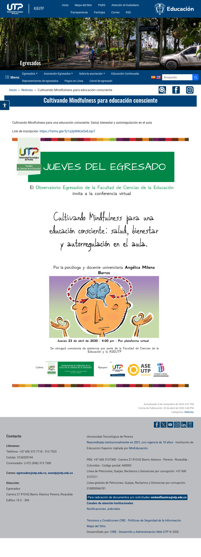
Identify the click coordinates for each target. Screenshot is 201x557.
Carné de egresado (101, 80)
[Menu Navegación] (12, 77)
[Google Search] (177, 77)
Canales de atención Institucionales (110, 503)
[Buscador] (195, 77)
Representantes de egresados (40, 80)
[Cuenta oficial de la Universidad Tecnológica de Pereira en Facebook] (157, 425)
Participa (99, 12)
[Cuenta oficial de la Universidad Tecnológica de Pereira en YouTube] (170, 425)
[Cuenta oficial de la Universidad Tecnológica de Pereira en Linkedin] (183, 425)
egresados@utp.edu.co (31, 473)
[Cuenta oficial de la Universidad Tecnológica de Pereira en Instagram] (177, 425)
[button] (194, 24)
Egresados (28, 73)
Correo (115, 12)
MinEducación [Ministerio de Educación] (138, 448)
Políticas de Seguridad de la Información (154, 520)
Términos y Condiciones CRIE (106, 520)
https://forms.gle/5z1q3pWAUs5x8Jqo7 (67, 131)
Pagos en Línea (74, 80)
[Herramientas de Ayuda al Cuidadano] (190, 425)
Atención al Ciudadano (125, 5)
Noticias (27, 90)
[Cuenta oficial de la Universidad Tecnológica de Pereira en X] (163, 425)
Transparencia (79, 12)
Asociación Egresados (57, 73)
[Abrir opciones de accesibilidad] (5, 105)
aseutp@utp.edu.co (60, 473)
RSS (128, 12)
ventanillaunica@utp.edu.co (168, 497)
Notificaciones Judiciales (103, 509)
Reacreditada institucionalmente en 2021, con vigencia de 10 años (130, 442)
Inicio (65, 5)
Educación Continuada (125, 73)
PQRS (101, 5)
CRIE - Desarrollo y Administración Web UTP (139, 532)
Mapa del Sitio (83, 5)
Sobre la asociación (91, 73)
